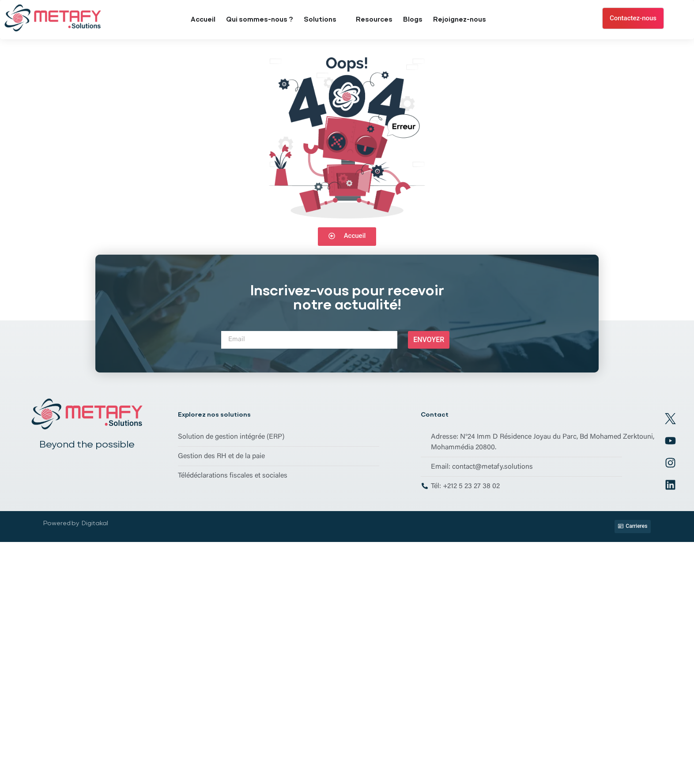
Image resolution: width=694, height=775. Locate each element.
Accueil (203, 19)
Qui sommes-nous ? (259, 19)
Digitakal (95, 523)
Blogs (412, 19)
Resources (374, 19)
